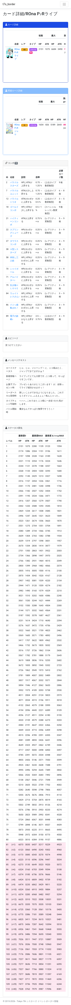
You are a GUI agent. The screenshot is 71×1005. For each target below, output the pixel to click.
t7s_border (9, 4)
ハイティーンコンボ (14, 221)
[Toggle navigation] (64, 4)
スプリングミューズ (14, 232)
